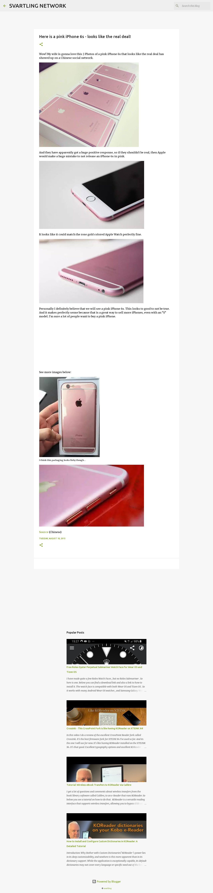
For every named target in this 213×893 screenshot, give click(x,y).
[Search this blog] (192, 6)
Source (43, 532)
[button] (41, 44)
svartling (107, 888)
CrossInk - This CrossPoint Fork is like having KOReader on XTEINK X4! (105, 728)
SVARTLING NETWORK (37, 6)
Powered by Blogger (106, 881)
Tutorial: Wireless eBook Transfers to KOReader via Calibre (99, 785)
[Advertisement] (106, 344)
